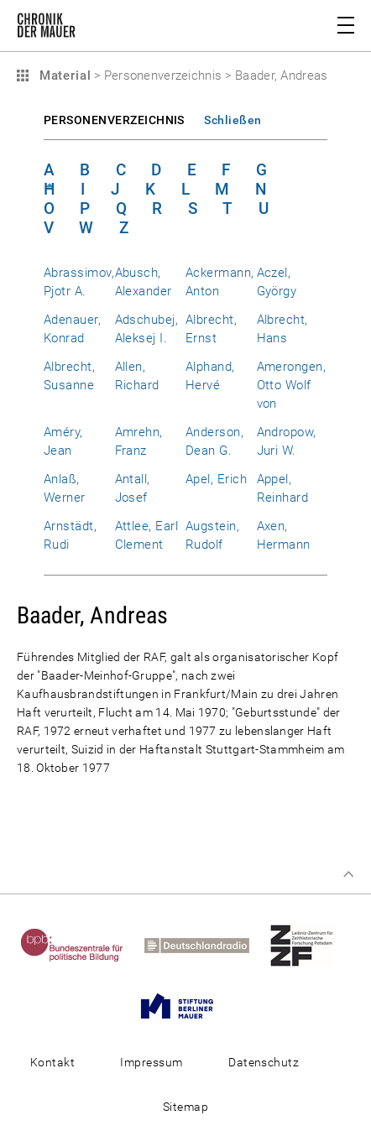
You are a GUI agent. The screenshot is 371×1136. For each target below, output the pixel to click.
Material (63, 75)
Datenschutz (263, 1062)
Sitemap (185, 1106)
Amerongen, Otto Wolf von (292, 385)
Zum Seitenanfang (348, 874)
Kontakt (52, 1062)
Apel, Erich (216, 479)
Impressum (151, 1062)
